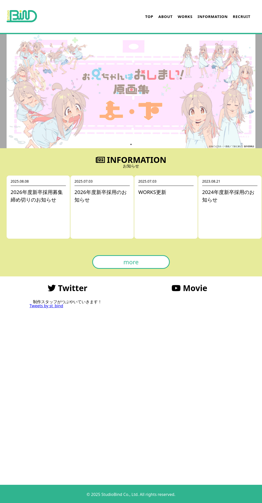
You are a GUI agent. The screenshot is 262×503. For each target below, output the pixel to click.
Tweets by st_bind (46, 306)
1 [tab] (131, 144)
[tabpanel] (131, 91)
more (131, 262)
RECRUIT (241, 16)
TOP (149, 16)
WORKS (185, 16)
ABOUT (165, 16)
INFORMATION (213, 16)
